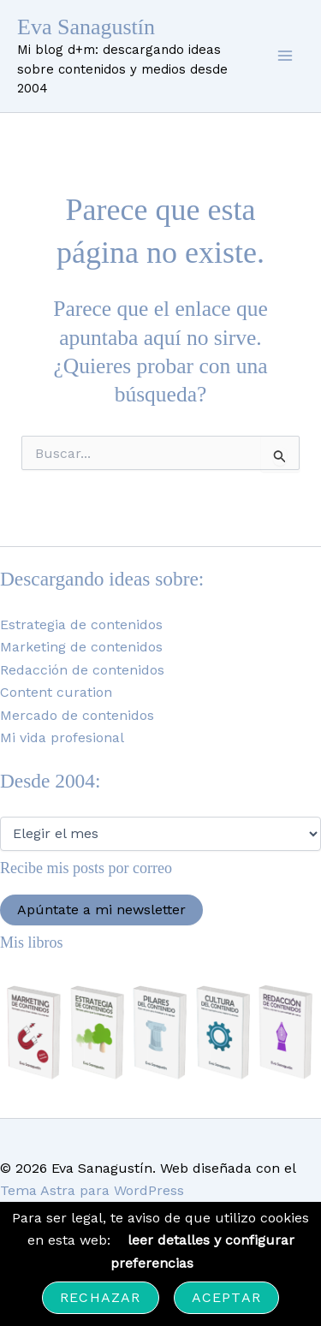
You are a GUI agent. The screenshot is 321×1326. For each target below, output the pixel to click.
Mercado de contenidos (77, 715)
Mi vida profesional (62, 737)
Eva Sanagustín (86, 27)
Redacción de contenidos (82, 670)
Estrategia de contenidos (81, 624)
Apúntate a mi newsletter (101, 909)
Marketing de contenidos (81, 647)
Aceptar (226, 1297)
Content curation (56, 692)
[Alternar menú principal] (285, 55)
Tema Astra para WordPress (92, 1190)
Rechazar (100, 1297)
